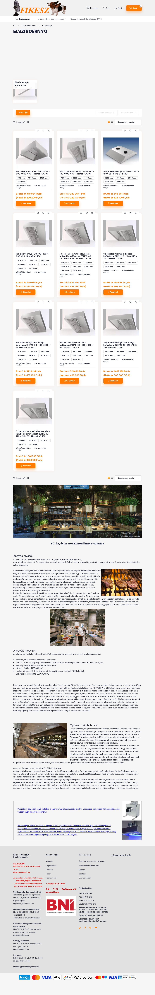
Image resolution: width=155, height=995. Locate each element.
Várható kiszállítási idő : (23, 187)
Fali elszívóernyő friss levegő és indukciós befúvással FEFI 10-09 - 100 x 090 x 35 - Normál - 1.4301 (76, 256)
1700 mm (21, 182)
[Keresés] (92, 8)
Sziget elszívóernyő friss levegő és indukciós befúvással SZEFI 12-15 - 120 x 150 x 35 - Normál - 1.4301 (33, 433)
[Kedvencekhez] (43, 130)
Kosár (48, 874)
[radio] (112, 122)
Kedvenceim (51, 878)
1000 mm (32, 178)
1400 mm (44, 178)
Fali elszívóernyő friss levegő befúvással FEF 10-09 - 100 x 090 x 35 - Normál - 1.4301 (33, 344)
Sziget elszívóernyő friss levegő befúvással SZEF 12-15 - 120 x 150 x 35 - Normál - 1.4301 (120, 344)
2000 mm (88, 182)
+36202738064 (36, 944)
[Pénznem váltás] (105, 8)
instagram (90, 927)
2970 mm (121, 182)
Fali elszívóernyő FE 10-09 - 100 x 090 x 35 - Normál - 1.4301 (32, 255)
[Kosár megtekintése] (134, 8)
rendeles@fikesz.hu (21, 935)
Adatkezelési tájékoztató (89, 866)
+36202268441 (19, 915)
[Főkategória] (14, 25)
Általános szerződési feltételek (92, 861)
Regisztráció (51, 866)
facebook (85, 927)
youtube (96, 927)
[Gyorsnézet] (48, 130)
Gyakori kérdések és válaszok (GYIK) (86, 19)
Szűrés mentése (105, 113)
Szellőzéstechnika (28, 25)
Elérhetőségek (85, 878)
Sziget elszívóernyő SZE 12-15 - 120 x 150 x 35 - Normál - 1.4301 (121, 172)
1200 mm (77, 178)
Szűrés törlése (127, 113)
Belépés (49, 861)
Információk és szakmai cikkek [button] (51, 19)
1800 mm (77, 182)
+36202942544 (36, 898)
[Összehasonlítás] (37, 130)
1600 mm (65, 182)
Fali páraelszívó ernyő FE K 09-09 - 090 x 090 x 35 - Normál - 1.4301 (33, 172)
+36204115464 (24, 961)
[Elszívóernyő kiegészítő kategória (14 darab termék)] (25, 91)
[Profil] (119, 8)
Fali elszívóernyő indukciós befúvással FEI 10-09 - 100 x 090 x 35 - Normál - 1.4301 (76, 344)
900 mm (21, 178)
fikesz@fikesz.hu (32, 967)
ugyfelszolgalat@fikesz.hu (23, 903)
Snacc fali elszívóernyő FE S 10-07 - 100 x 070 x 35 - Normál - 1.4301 (77, 172)
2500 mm (109, 182)
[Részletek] (25, 203)
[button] (23, 19)
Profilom (49, 870)
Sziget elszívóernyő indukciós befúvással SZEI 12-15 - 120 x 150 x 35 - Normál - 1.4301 (120, 256)
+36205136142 (36, 929)
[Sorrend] (128, 122)
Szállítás (82, 874)
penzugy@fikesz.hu (21, 949)
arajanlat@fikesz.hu (32, 918)
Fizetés (82, 870)
